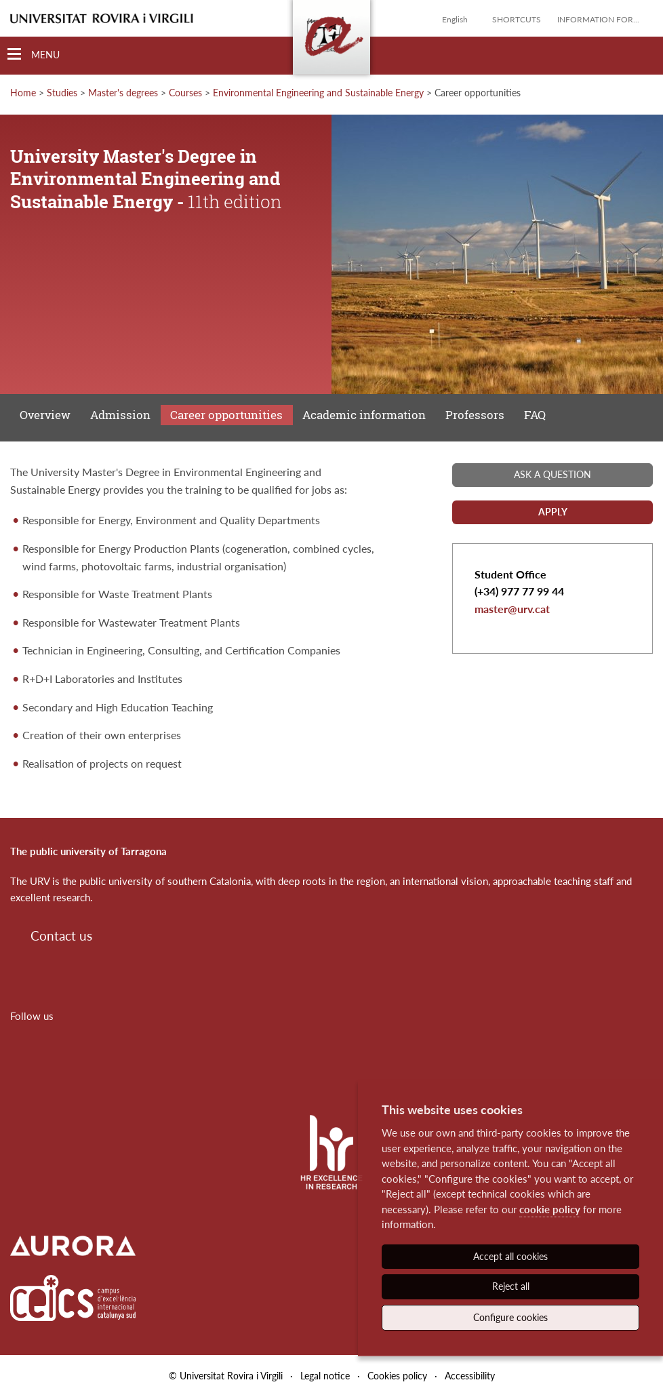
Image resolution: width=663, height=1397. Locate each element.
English (455, 19)
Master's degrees (123, 92)
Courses (185, 92)
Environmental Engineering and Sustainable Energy (318, 92)
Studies (62, 92)
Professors (474, 414)
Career (226, 414)
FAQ (535, 414)
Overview (45, 414)
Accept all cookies (510, 1256)
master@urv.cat (512, 608)
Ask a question (552, 474)
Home (23, 92)
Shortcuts (516, 19)
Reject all (510, 1286)
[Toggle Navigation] (33, 54)
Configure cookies (510, 1317)
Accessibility (470, 1375)
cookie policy (549, 1209)
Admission (120, 414)
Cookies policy (397, 1375)
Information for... (598, 19)
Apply (552, 511)
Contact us (61, 935)
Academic (364, 414)
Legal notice (325, 1375)
